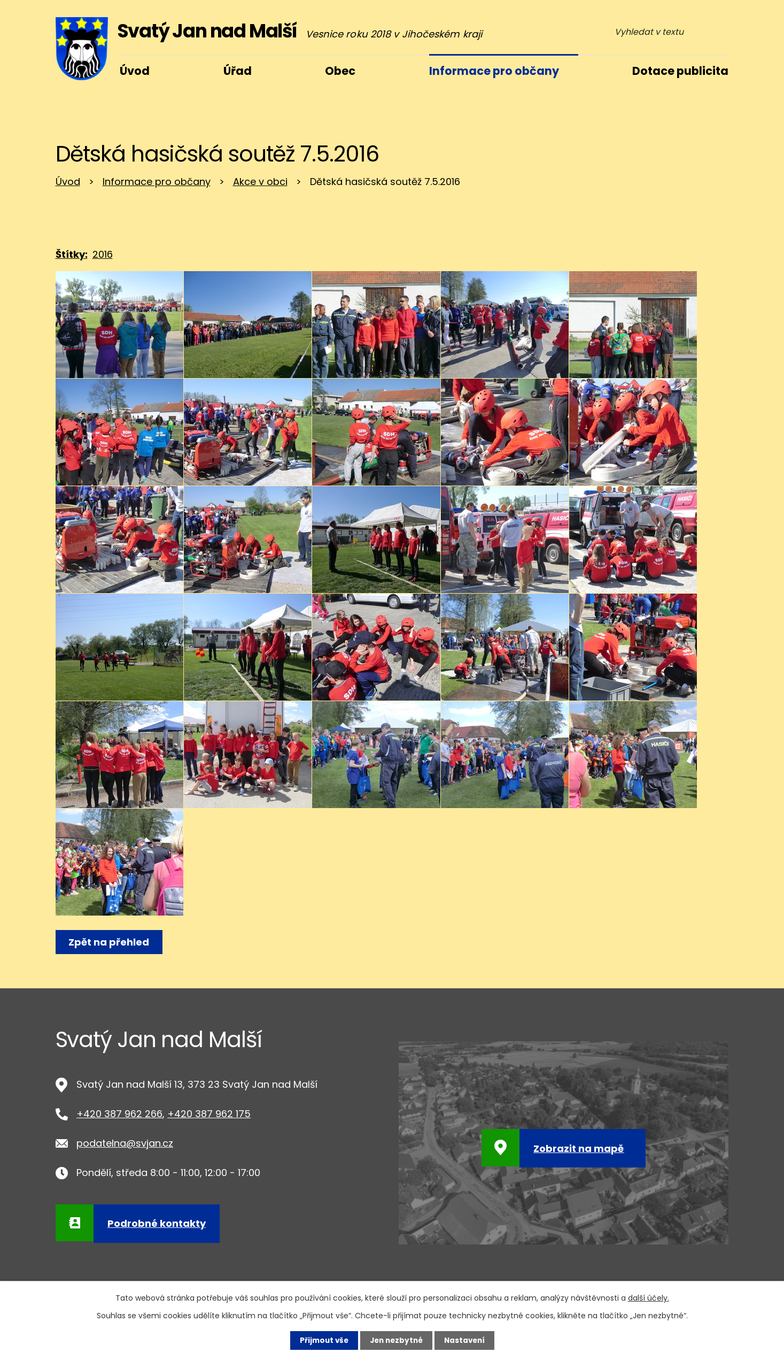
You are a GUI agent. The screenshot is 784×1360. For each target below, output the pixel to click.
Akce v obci (260, 181)
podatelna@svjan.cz (124, 1143)
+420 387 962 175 (209, 1113)
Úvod (68, 181)
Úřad (237, 71)
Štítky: (72, 254)
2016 (102, 254)
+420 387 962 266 (119, 1113)
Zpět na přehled (110, 942)
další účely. (648, 1297)
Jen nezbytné (396, 1340)
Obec (340, 71)
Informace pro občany (157, 181)
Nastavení (467, 1340)
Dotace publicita (680, 71)
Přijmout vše (321, 1340)
